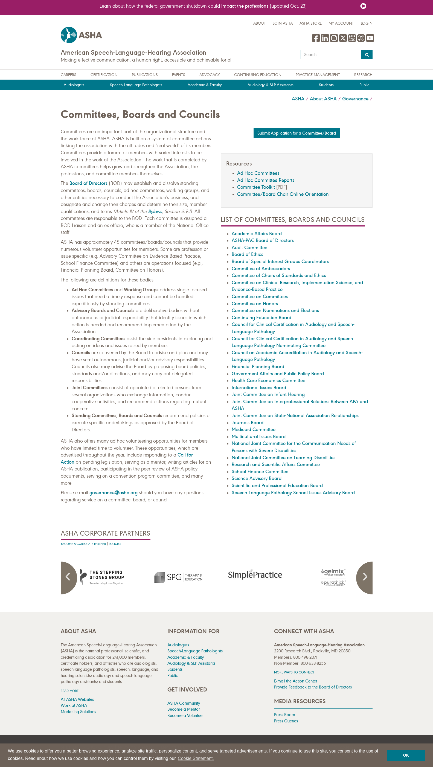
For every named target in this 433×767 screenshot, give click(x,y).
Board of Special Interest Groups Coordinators (280, 261)
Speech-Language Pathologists (136, 85)
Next (364, 578)
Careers (68, 75)
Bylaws (155, 211)
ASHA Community (183, 703)
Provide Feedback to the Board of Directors (313, 687)
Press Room (284, 714)
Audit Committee (249, 248)
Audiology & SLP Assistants (270, 85)
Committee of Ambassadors (261, 269)
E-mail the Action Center (295, 681)
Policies (115, 544)
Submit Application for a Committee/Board (296, 133)
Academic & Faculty (205, 85)
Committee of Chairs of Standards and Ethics (279, 275)
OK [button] (406, 755)
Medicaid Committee (253, 429)
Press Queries (286, 721)
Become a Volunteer (185, 715)
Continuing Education (257, 75)
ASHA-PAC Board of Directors (263, 240)
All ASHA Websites (77, 699)
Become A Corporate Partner (83, 544)
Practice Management (318, 75)
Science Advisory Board (256, 478)
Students (326, 85)
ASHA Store (311, 23)
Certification (104, 75)
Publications (145, 75)
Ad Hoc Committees (258, 173)
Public (364, 85)
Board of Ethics (247, 254)
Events (178, 75)
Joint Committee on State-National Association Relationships (295, 415)
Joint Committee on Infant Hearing (268, 394)
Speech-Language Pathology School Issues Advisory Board (293, 493)
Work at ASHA (74, 705)
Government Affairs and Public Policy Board (278, 374)
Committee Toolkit (256, 187)
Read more (70, 691)
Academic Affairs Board (257, 234)
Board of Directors (88, 183)
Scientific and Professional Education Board (277, 486)
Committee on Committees (260, 297)
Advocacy (209, 75)
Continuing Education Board (261, 318)
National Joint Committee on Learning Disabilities (283, 458)
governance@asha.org (113, 493)
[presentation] (99, 577)
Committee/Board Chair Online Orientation (283, 194)
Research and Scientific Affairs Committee (276, 464)
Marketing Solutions (78, 711)
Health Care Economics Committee (268, 380)
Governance (355, 99)
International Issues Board (259, 388)
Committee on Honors (255, 304)
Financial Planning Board (258, 367)
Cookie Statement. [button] (196, 758)
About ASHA (323, 99)
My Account (341, 23)
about (259, 23)
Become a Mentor (183, 709)
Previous (69, 578)
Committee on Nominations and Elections (275, 310)
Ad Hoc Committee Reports (265, 180)
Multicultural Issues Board (259, 437)
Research (363, 75)
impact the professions (244, 6)
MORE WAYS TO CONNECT (294, 672)
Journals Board (247, 423)
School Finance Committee (260, 472)
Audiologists (74, 85)
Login (367, 23)
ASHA (298, 99)
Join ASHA (283, 23)
